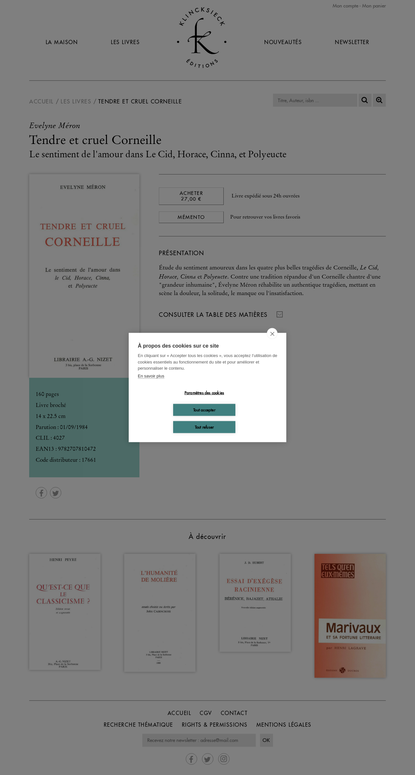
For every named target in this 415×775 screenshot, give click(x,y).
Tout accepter (204, 409)
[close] (272, 333)
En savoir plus (151, 375)
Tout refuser (204, 426)
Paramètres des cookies (204, 392)
